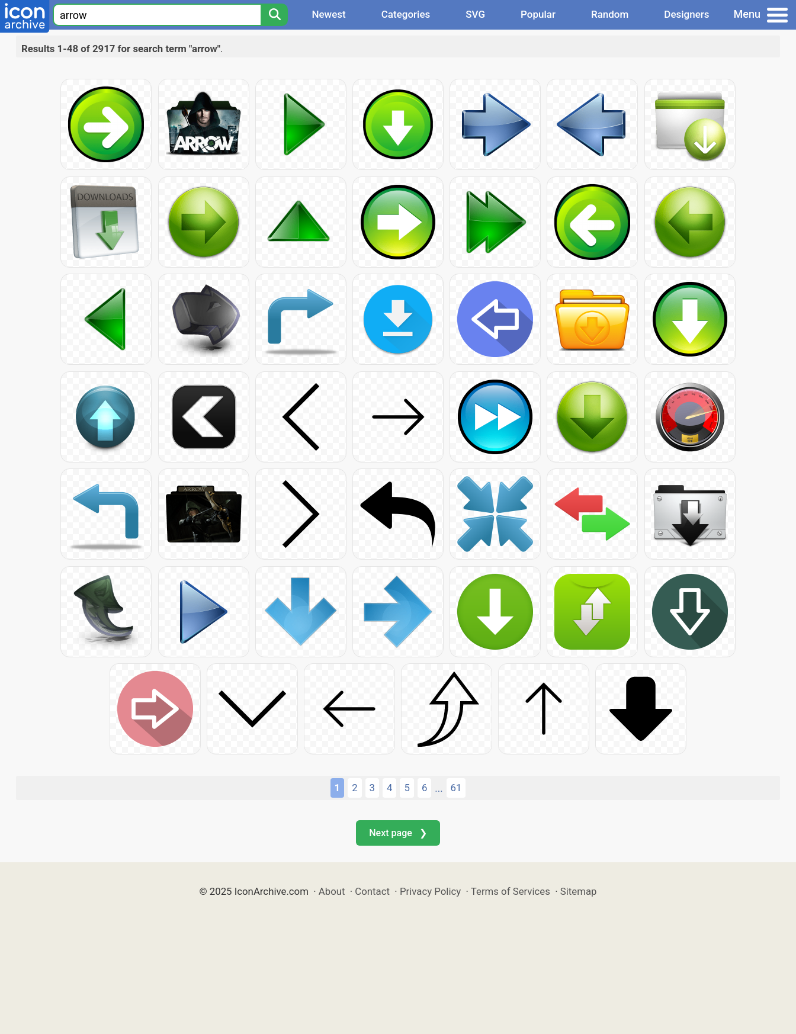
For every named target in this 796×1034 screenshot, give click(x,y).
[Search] (274, 15)
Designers (686, 14)
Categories (406, 14)
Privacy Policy (430, 891)
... (438, 788)
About (332, 891)
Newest (328, 14)
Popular (538, 14)
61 (456, 788)
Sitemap (578, 891)
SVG (475, 14)
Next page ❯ (397, 833)
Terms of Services (510, 891)
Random (609, 14)
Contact (372, 891)
